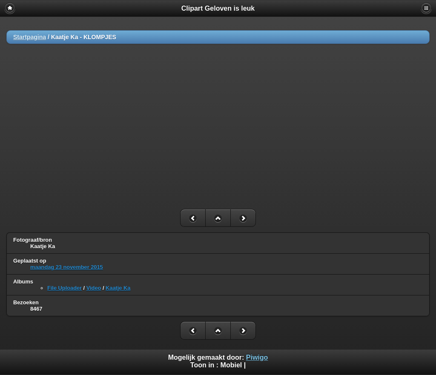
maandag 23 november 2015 (66, 267)
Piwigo (257, 357)
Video (93, 288)
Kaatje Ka (118, 288)
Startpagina (29, 37)
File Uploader (64, 288)
